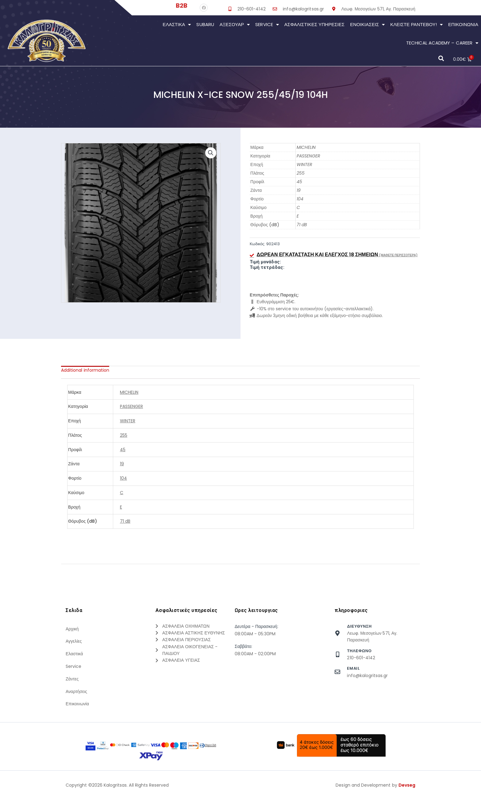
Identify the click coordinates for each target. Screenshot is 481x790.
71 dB (302, 225)
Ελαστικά (177, 24)
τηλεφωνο (359, 651)
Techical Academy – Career (442, 43)
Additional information (85, 370)
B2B (181, 5)
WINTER (304, 164)
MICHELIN (306, 147)
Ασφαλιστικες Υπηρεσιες (314, 24)
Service (267, 24)
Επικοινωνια (463, 24)
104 (300, 199)
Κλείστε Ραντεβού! (416, 24)
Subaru (205, 24)
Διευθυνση (359, 626)
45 (299, 182)
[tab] (85, 370)
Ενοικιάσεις (367, 24)
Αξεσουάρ (235, 24)
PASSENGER (308, 156)
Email (353, 668)
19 (299, 190)
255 (301, 173)
